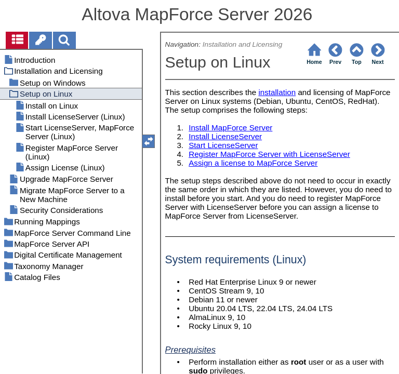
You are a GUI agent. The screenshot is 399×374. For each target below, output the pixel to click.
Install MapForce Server (230, 127)
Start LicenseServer (223, 145)
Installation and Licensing (243, 44)
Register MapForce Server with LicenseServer (269, 154)
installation (277, 92)
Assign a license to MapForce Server (253, 162)
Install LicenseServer (225, 136)
